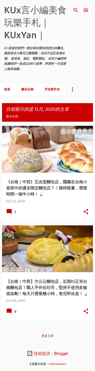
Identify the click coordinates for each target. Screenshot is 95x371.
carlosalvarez (57, 363)
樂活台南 (27, 89)
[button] (86, 212)
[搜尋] (76, 10)
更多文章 (48, 335)
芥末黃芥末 (52, 89)
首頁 (7, 89)
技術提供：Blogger (47, 353)
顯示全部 (12, 116)
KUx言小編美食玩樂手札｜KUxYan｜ (35, 22)
